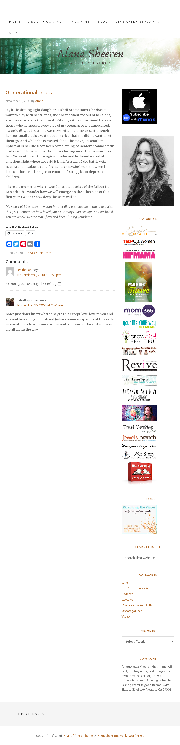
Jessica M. (24, 270)
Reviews (127, 599)
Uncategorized (132, 611)
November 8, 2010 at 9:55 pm (39, 275)
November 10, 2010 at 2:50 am (40, 305)
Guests (126, 582)
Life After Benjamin (37, 253)
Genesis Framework (112, 735)
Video (126, 616)
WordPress (136, 735)
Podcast (127, 594)
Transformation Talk (137, 605)
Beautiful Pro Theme (78, 735)
